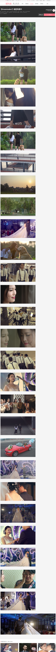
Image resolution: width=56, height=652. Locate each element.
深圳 (8, 0)
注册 (27, 0)
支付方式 (37, 0)
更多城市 (13, 0)
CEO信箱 (41, 0)
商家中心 (44, 0)
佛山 (10, 0)
